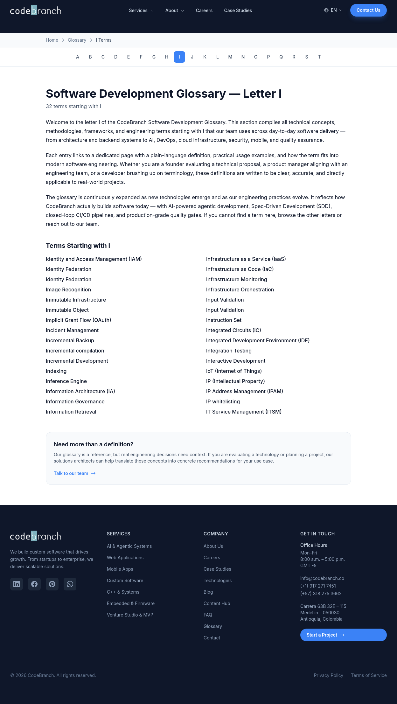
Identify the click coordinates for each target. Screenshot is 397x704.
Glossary (213, 626)
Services (141, 10)
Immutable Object (67, 310)
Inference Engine (66, 381)
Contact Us (368, 10)
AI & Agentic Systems (129, 546)
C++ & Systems (123, 592)
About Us (213, 546)
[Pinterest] (52, 584)
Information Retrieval (71, 411)
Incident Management (72, 330)
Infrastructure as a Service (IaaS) (246, 259)
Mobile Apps (120, 569)
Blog (208, 592)
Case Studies (238, 10)
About (175, 10)
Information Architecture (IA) (80, 391)
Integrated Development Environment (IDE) (258, 340)
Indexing (56, 371)
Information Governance (75, 401)
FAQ (208, 614)
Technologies (218, 580)
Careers (204, 10)
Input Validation (225, 299)
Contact (212, 637)
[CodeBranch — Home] (35, 10)
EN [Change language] (333, 10)
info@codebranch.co (322, 578)
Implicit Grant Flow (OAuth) (78, 320)
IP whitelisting (223, 401)
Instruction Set (223, 320)
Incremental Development (77, 361)
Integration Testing (229, 350)
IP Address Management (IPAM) (244, 391)
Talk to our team (75, 473)
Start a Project (326, 635)
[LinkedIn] (16, 584)
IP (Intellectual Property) (235, 381)
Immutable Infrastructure (76, 299)
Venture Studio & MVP (130, 614)
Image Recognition (68, 289)
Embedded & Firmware (131, 603)
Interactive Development (235, 361)
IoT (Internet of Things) (234, 371)
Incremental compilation (75, 350)
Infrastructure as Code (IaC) (240, 269)
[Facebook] (34, 584)
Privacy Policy (329, 675)
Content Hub (217, 603)
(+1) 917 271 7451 (318, 586)
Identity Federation (69, 269)
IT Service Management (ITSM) (244, 411)
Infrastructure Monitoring (236, 279)
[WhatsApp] (70, 584)
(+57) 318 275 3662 (321, 593)
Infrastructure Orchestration (240, 289)
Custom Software (125, 580)
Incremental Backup (70, 340)
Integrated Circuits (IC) (233, 330)
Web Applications (125, 557)
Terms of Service (369, 675)
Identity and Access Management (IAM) (94, 259)
